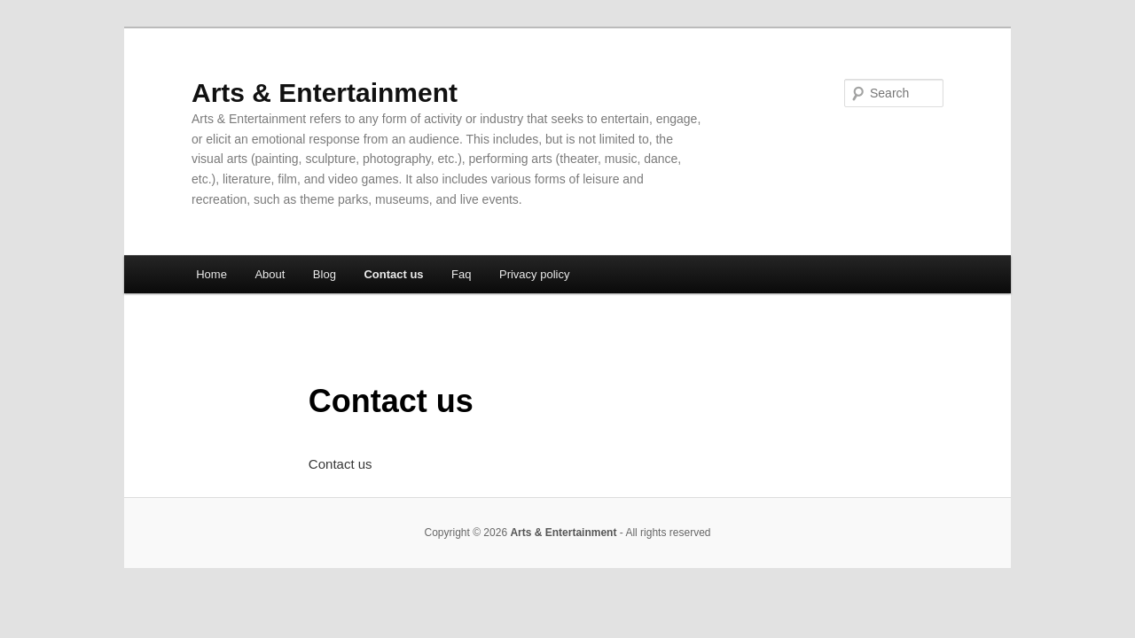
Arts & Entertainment (325, 92)
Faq (461, 274)
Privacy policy (534, 274)
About (269, 274)
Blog (324, 274)
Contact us (393, 274)
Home (211, 274)
